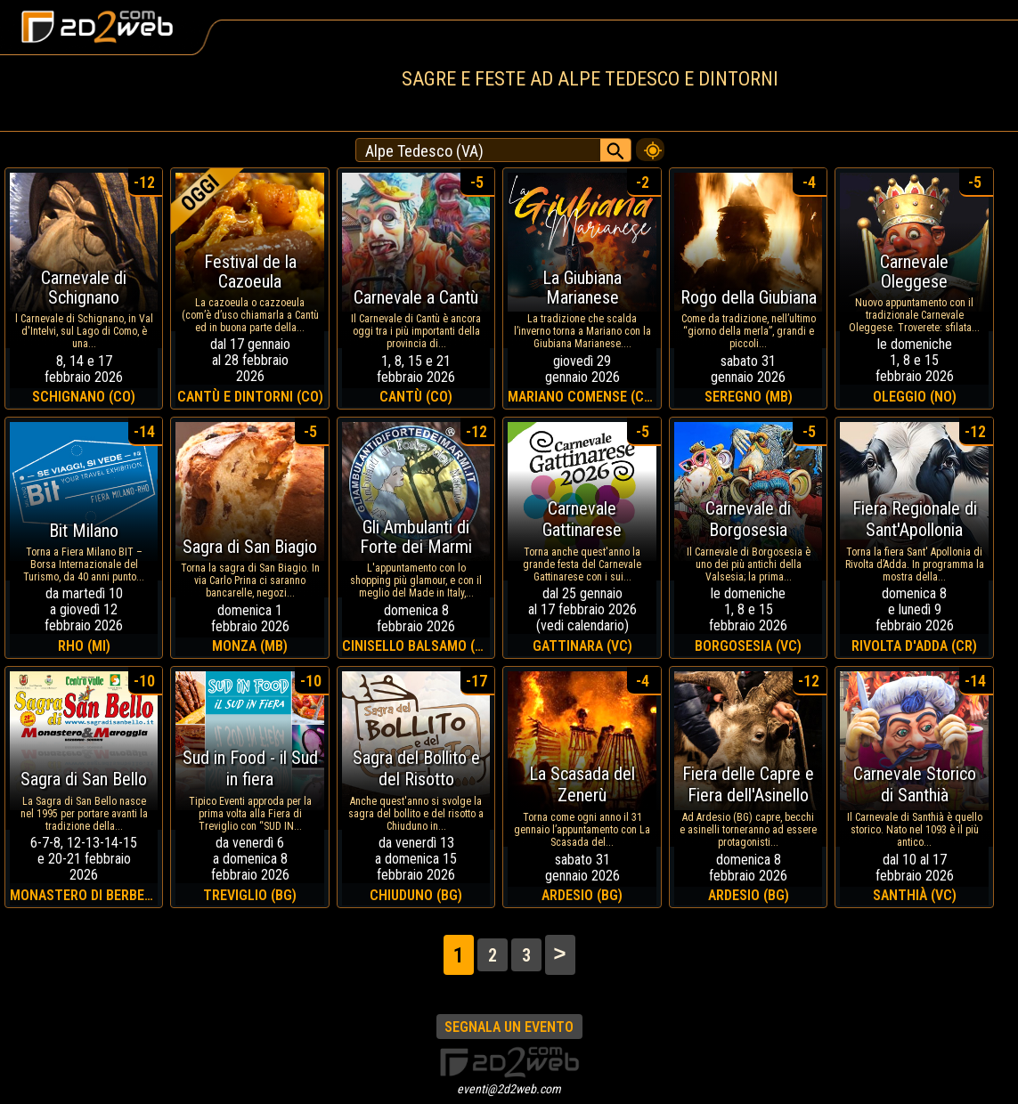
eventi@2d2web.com (509, 1089)
